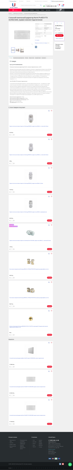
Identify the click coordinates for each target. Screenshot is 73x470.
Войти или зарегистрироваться (58, 1)
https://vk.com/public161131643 (60, 464)
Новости (34, 446)
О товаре (10, 57)
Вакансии (28, 1)
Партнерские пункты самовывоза (41, 1)
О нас (34, 440)
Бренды (32, 10)
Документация (38, 57)
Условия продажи (40, 443)
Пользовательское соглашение (23, 441)
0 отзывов (37, 40)
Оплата (34, 443)
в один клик (59, 38)
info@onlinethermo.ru (52, 441)
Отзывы (26, 57)
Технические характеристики (18, 57)
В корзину (60, 35)
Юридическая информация (22, 443)
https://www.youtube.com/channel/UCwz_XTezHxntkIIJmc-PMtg (63, 464)
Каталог (16, 10)
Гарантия (11, 442)
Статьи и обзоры (40, 441)
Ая (12, 468)
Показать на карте (51, 449)
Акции (42, 10)
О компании (25, 10)
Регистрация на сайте (13, 441)
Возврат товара (13, 444)
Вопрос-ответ (31, 57)
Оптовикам (21, 1)
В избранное (57, 23)
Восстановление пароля (13, 446)
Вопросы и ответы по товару (42, 43)
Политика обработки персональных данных (22, 447)
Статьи (37, 10)
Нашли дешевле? (57, 28)
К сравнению (61, 23)
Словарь (40, 446)
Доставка (48, 10)
